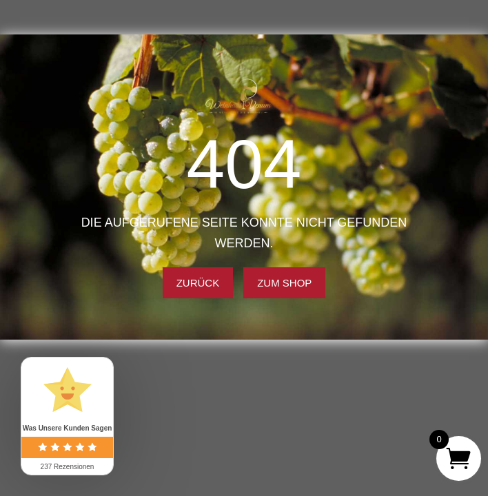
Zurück (198, 283)
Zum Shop (284, 283)
